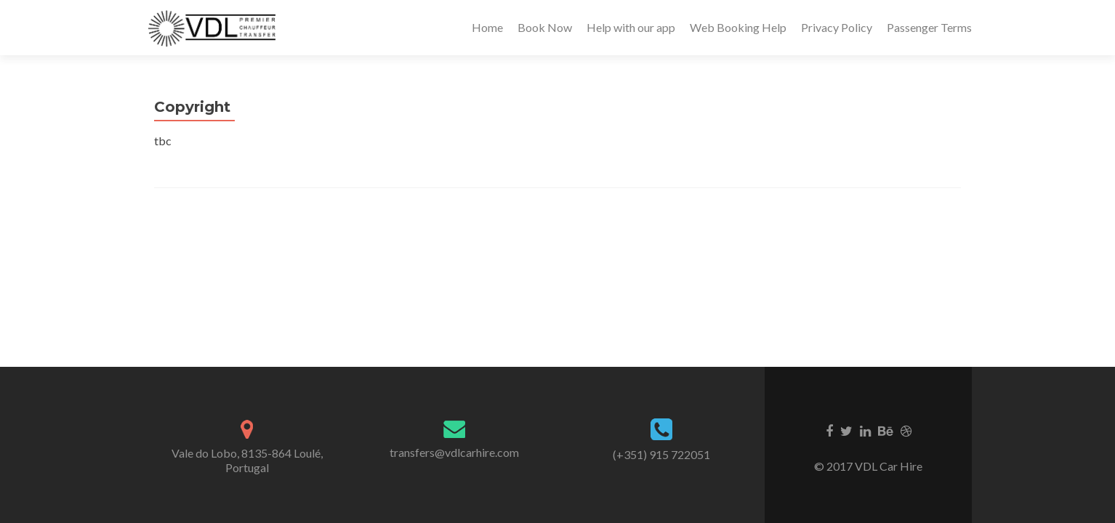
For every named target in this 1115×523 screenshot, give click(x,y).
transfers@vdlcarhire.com (454, 452)
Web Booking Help (738, 27)
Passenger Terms (929, 27)
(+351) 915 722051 (661, 454)
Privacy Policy (836, 27)
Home (487, 27)
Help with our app (631, 27)
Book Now (545, 27)
